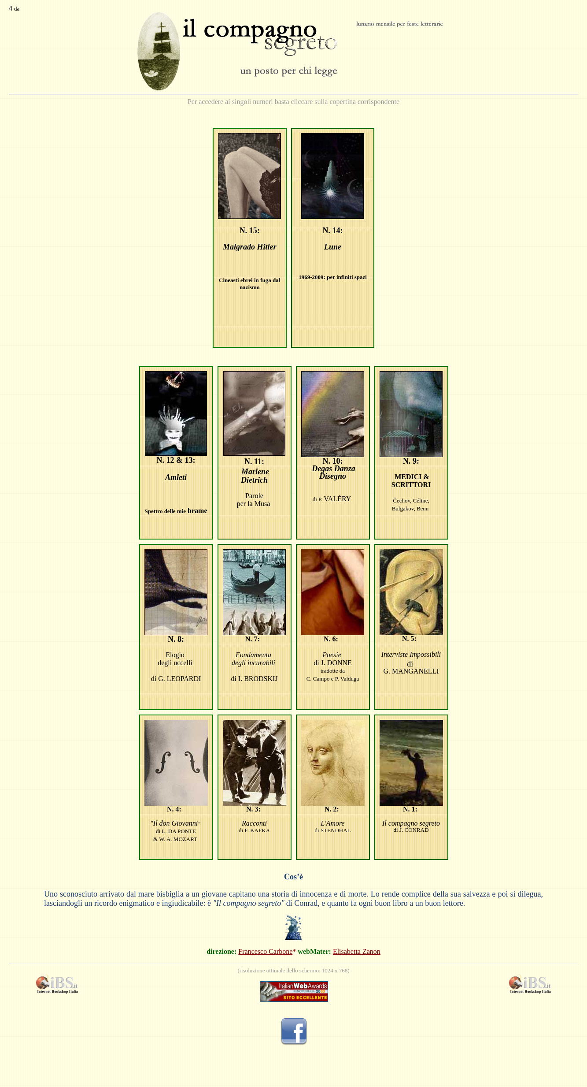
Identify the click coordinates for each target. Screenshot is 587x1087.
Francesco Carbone (265, 951)
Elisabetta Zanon (356, 951)
